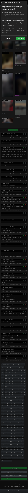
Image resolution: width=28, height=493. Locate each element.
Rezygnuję (7, 38)
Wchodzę (21, 38)
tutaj (8, 23)
